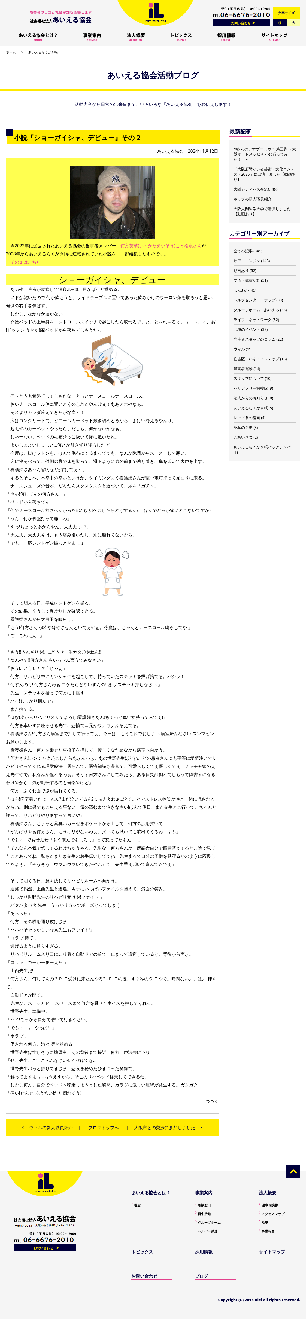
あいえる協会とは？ (151, 1193)
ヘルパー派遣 (207, 1231)
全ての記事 (243, 251)
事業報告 (268, 1231)
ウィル (239, 349)
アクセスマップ (273, 1213)
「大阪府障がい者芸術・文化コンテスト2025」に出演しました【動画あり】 (265, 174)
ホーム (11, 52)
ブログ (201, 1276)
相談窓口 (204, 1205)
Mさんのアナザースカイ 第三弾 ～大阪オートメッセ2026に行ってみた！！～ (265, 154)
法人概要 (267, 1193)
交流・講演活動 (247, 280)
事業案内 (204, 1193)
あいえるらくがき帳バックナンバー (264, 447)
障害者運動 (243, 368)
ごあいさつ (243, 437)
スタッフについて (249, 378)
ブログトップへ (103, 1128)
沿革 (265, 1222)
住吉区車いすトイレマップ (256, 358)
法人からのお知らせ (251, 398)
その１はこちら (25, 262)
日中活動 (204, 1213)
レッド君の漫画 (247, 417)
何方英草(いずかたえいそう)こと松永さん (160, 246)
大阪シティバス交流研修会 (256, 189)
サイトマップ (272, 1252)
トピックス (142, 1252)
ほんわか (241, 290)
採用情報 (204, 1252)
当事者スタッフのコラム (254, 339)
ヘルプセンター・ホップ (254, 300)
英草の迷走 (243, 427)
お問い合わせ (241, 23)
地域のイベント (247, 329)
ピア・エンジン (247, 260)
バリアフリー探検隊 (251, 388)
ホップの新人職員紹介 (253, 198)
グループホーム (209, 1222)
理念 (137, 1205)
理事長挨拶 (270, 1205)
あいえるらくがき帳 (43, 52)
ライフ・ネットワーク (253, 319)
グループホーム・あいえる (256, 309)
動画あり (241, 270)
